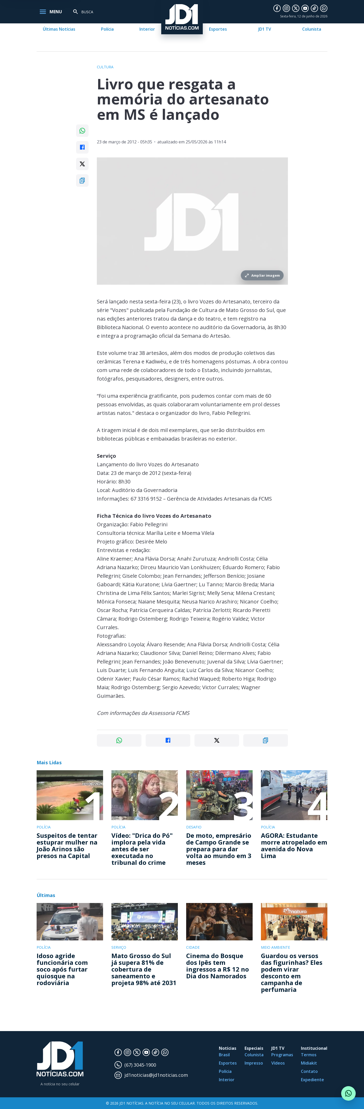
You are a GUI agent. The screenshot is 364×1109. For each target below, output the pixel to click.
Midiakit (309, 1063)
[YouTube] (305, 8)
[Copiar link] (82, 180)
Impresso (254, 1063)
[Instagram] (286, 8)
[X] (295, 8)
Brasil (224, 1055)
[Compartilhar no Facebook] (82, 147)
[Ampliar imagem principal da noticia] (192, 221)
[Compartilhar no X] (82, 164)
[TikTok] (314, 8)
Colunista (311, 29)
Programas (282, 1055)
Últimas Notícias (59, 29)
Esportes (218, 29)
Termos (308, 1055)
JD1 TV (264, 29)
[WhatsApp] (323, 8)
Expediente (312, 1080)
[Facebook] (277, 8)
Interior (147, 29)
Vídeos (278, 1063)
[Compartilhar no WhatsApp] (82, 130)
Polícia (107, 29)
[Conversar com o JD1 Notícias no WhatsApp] (348, 1093)
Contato (309, 1071)
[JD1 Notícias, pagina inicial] (60, 1059)
